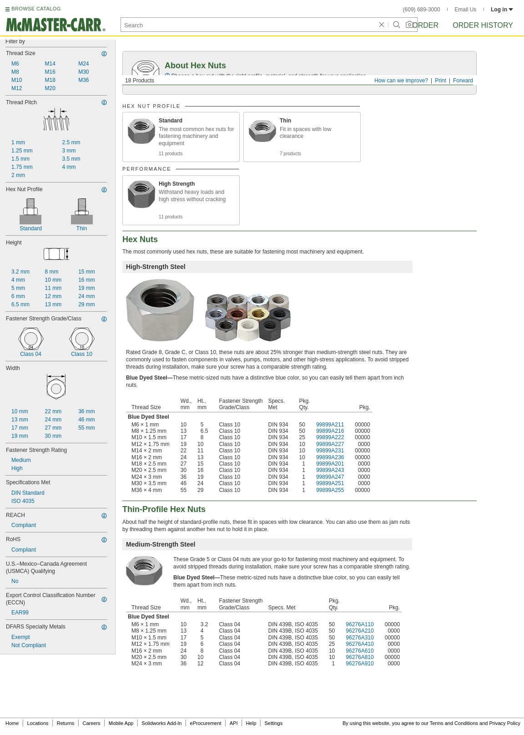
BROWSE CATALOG (35, 8)
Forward (463, 80)
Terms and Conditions (454, 723)
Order (425, 25)
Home (12, 723)
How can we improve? (401, 80)
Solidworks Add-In (161, 723)
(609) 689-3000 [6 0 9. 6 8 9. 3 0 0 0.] (421, 9)
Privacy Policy (504, 723)
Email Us (465, 9)
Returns (66, 723)
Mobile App (121, 723)
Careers (91, 723)
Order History (483, 25)
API (234, 723)
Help (251, 723)
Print (440, 80)
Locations (38, 723)
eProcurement (206, 723)
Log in (502, 9)
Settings (273, 723)
